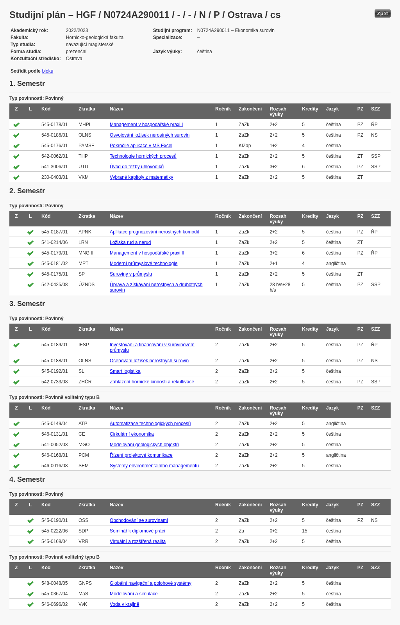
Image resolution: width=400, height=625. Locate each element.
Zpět (382, 13)
